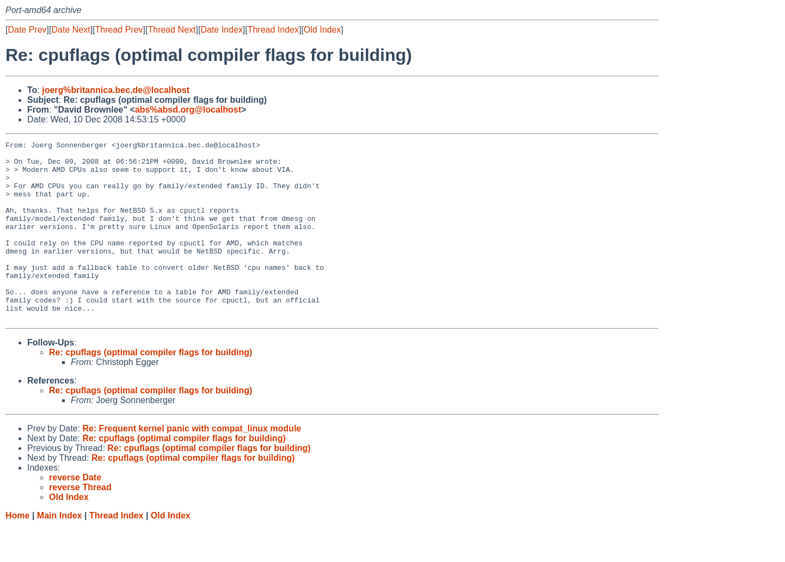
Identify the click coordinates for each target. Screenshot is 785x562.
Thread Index (273, 29)
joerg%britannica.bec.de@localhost (115, 90)
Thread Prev (119, 29)
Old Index (322, 29)
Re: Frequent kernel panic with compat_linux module (191, 464)
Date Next (70, 29)
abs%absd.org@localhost (188, 109)
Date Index (221, 29)
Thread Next (171, 29)
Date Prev (27, 29)
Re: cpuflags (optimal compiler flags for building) (150, 388)
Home (17, 551)
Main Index (59, 551)
